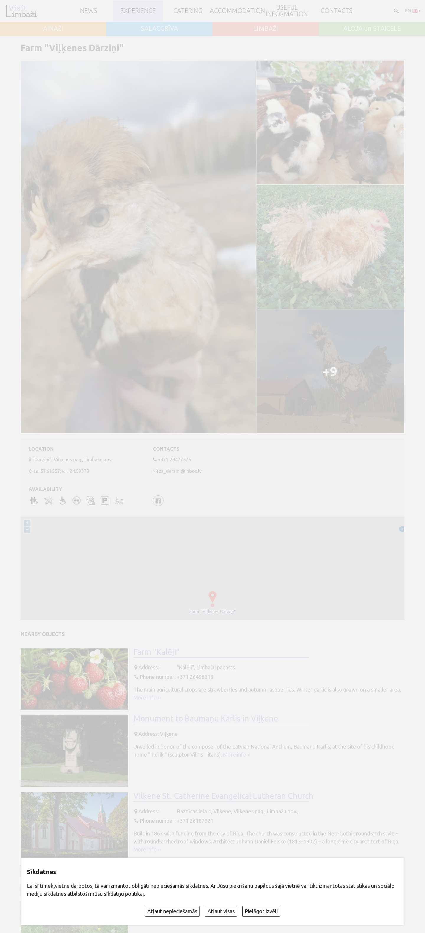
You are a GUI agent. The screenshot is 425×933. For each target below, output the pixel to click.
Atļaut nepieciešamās (172, 911)
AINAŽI (53, 28)
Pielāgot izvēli (261, 911)
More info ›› (147, 697)
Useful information (287, 10)
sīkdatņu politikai (124, 894)
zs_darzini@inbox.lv (180, 471)
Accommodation (237, 11)
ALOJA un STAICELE (372, 28)
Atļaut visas (221, 911)
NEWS (88, 11)
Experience (138, 11)
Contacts (336, 11)
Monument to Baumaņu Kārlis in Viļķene (205, 718)
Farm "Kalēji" (156, 652)
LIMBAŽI (265, 28)
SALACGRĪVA (159, 28)
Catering (187, 11)
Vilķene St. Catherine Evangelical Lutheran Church (223, 795)
